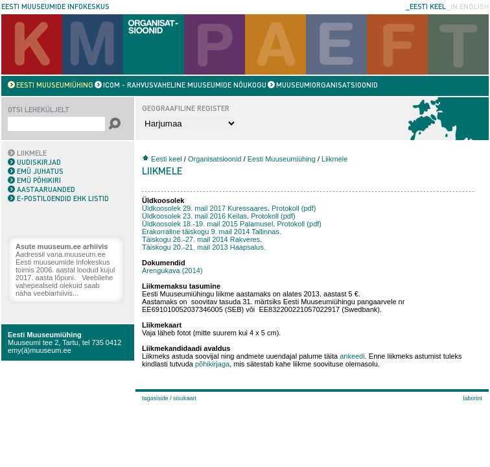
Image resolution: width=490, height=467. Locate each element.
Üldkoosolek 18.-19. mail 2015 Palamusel (207, 224)
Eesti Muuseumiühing (45, 335)
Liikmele (334, 159)
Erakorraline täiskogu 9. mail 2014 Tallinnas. (211, 231)
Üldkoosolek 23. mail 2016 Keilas (194, 216)
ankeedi (352, 356)
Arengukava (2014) (172, 270)
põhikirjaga (212, 364)
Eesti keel (166, 159)
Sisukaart (184, 398)
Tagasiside (155, 398)
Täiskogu (201, 239)
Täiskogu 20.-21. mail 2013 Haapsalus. (204, 247)
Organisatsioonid (215, 159)
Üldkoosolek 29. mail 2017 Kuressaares (205, 208)
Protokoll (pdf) (295, 208)
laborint (472, 398)
